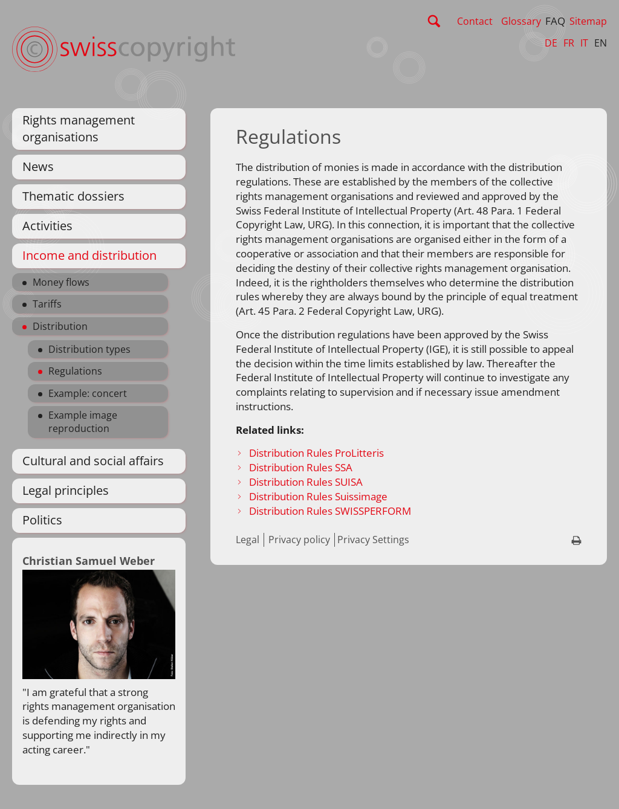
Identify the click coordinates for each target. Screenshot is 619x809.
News (38, 166)
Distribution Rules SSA (300, 467)
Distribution (60, 326)
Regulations (75, 371)
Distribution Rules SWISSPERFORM (331, 511)
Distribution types (89, 349)
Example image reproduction (82, 421)
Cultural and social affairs (93, 461)
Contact (475, 21)
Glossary (521, 21)
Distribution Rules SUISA (306, 482)
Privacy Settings (373, 539)
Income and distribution (89, 255)
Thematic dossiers (73, 196)
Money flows (61, 282)
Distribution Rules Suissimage (318, 496)
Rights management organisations (78, 128)
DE (551, 43)
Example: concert (87, 393)
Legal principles (65, 490)
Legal (247, 539)
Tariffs (47, 304)
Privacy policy (299, 539)
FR (568, 43)
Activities (47, 226)
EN (600, 43)
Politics (42, 520)
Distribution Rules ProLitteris (316, 453)
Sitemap (588, 21)
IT (584, 43)
